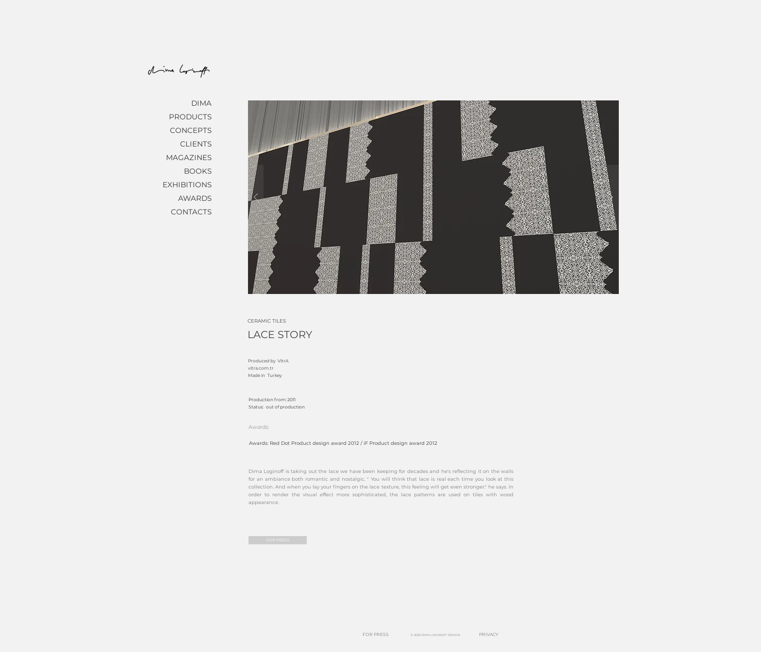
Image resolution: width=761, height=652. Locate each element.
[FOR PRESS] (277, 540)
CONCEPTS (191, 130)
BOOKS (198, 171)
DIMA (201, 103)
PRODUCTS (190, 116)
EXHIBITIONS (187, 184)
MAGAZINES (189, 157)
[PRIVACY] (489, 635)
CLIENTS (196, 143)
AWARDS (195, 198)
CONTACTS (191, 211)
